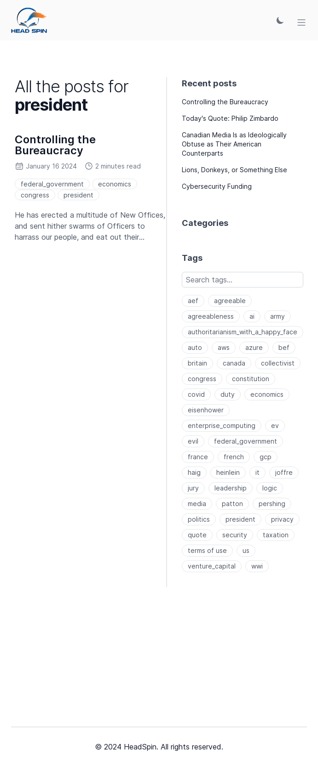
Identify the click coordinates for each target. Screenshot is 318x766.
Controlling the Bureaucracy (55, 145)
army (277, 316)
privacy (282, 519)
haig (194, 472)
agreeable (230, 300)
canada (234, 363)
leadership (230, 488)
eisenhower (206, 410)
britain (197, 363)
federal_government (52, 184)
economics (114, 184)
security (234, 535)
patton (232, 503)
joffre (284, 472)
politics (199, 519)
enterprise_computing (221, 425)
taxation (276, 535)
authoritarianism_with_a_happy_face (242, 332)
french (234, 457)
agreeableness (211, 316)
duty (227, 394)
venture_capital (212, 566)
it (257, 472)
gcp (266, 457)
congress (35, 195)
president (78, 195)
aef (193, 300)
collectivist (278, 363)
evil (193, 441)
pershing (272, 503)
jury (193, 488)
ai (251, 316)
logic (269, 488)
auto (195, 347)
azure (254, 347)
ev (275, 425)
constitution (250, 379)
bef (283, 347)
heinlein (228, 472)
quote (197, 535)
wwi (257, 566)
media (197, 503)
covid (196, 394)
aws (224, 347)
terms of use (207, 550)
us (246, 550)
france (198, 457)
